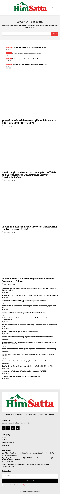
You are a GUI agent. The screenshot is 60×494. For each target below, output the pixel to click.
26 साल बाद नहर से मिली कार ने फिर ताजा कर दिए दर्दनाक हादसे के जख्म (21, 376)
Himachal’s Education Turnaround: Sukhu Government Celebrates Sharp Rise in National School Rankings (29, 343)
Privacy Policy (21, 485)
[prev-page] (7, 68)
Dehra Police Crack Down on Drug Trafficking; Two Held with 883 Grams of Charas (30, 295)
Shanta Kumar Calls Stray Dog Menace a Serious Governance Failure (28, 280)
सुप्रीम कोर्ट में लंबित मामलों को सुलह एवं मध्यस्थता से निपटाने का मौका (20, 331)
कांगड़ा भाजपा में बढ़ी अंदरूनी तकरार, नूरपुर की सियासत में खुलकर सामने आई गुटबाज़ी (24, 301)
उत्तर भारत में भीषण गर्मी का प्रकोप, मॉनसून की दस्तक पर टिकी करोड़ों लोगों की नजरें (23, 313)
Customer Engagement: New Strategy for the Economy (27, 59)
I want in (30, 481)
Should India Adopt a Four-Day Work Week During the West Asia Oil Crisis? (29, 228)
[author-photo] (3, 126)
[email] (30, 476)
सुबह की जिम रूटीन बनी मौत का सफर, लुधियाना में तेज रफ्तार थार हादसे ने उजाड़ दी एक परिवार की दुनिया (29, 121)
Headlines (4, 466)
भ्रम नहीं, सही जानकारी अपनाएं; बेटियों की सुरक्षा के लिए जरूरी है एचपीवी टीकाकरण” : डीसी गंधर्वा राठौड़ (29, 349)
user (5, 126)
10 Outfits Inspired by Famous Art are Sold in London (26, 53)
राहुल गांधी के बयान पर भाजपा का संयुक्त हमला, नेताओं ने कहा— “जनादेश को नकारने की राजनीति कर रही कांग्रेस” (29, 325)
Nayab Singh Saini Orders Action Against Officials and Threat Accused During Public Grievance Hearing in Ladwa (29, 175)
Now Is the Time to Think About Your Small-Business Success (29, 47)
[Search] (54, 34)
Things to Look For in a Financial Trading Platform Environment (29, 64)
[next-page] (10, 68)
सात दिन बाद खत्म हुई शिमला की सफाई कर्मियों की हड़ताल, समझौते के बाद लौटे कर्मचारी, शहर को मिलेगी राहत (29, 306)
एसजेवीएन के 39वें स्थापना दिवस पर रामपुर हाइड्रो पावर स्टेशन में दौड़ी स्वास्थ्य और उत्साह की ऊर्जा (27, 337)
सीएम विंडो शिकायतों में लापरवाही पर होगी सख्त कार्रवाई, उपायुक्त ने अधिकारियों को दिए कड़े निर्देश (27, 366)
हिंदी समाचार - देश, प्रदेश (6, 455)
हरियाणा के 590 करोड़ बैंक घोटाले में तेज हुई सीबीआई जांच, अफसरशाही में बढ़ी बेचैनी (24, 371)
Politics (4, 461)
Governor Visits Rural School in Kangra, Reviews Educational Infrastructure (28, 361)
